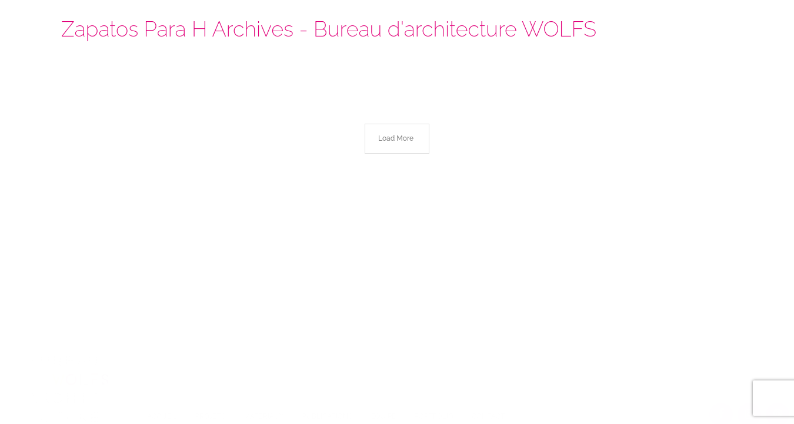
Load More (395, 138)
